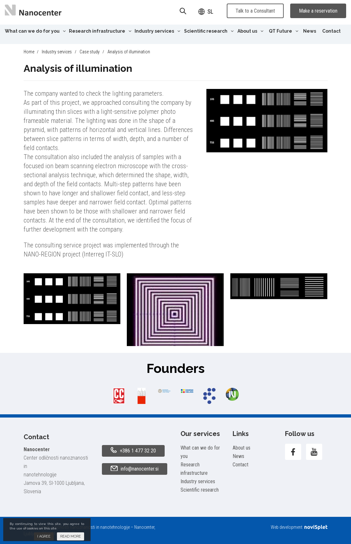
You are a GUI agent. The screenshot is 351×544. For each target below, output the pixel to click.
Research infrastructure (100, 31)
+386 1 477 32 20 (133, 450)
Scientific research (209, 31)
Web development (299, 527)
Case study (90, 51)
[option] (119, 396)
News (309, 31)
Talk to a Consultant (255, 11)
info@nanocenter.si (135, 469)
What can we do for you (35, 31)
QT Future (283, 31)
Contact (331, 31)
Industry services (157, 31)
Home (29, 51)
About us (250, 31)
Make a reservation (318, 11)
